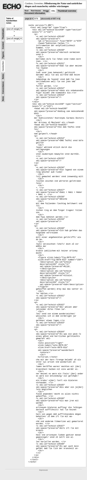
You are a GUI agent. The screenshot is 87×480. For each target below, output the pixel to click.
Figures (3, 55)
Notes (3, 76)
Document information (35, 13)
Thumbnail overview (67, 11)
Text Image (36, 11)
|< (31, 19)
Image (46, 11)
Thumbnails (3, 33)
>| (59, 19)
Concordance (3, 87)
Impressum (43, 470)
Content (3, 45)
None (3, 98)
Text (26, 11)
